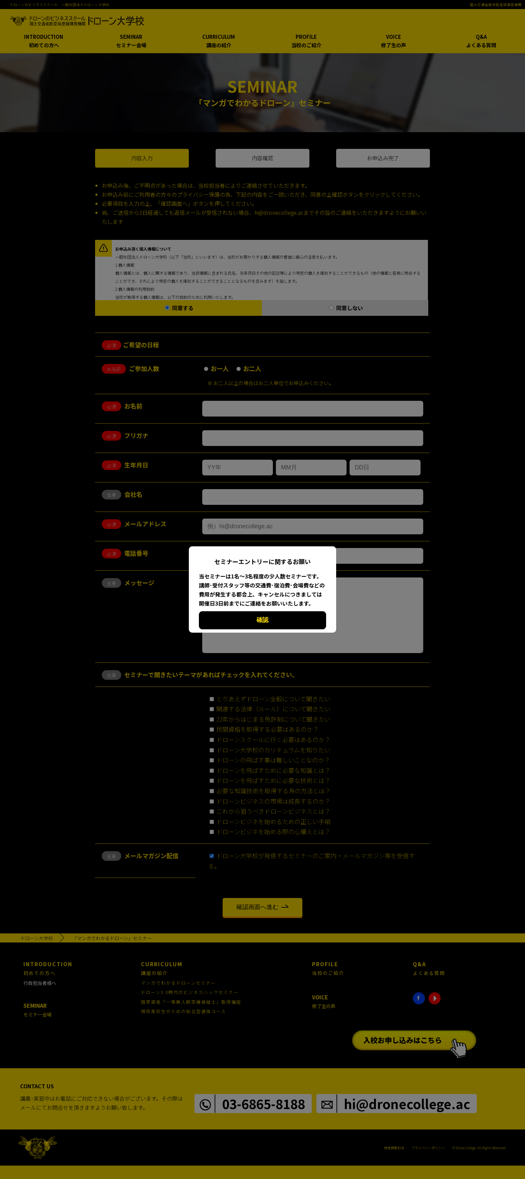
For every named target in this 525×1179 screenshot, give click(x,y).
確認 (262, 620)
